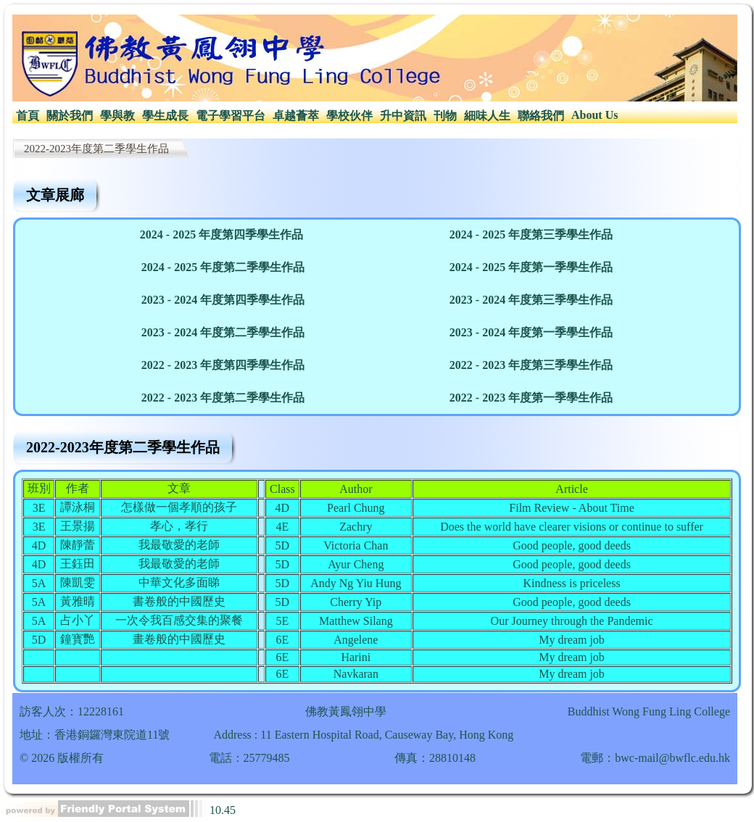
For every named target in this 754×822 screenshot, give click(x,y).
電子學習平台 (230, 115)
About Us (594, 115)
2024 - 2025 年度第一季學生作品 (531, 267)
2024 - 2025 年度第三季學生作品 (531, 234)
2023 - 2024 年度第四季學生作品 (222, 300)
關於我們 (69, 115)
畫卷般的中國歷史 (179, 639)
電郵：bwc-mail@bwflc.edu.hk (655, 758)
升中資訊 (403, 115)
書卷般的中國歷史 (179, 601)
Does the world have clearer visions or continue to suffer (571, 526)
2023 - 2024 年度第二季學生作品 (222, 332)
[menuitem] (27, 116)
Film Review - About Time (571, 508)
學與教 (117, 115)
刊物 (445, 115)
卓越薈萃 (296, 115)
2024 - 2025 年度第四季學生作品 (221, 234)
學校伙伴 (349, 115)
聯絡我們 (541, 115)
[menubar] (316, 116)
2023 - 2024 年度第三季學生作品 (531, 300)
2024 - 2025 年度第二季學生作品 (222, 267)
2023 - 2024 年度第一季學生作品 (531, 332)
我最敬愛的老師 (179, 545)
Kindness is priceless (571, 583)
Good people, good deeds (572, 545)
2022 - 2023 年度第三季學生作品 (531, 365)
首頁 (27, 115)
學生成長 (165, 115)
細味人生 (487, 115)
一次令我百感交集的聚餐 (179, 620)
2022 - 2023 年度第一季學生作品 (531, 397)
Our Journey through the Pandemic (572, 621)
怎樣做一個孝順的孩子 (179, 507)
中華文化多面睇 (179, 582)
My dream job (572, 640)
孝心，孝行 (179, 526)
